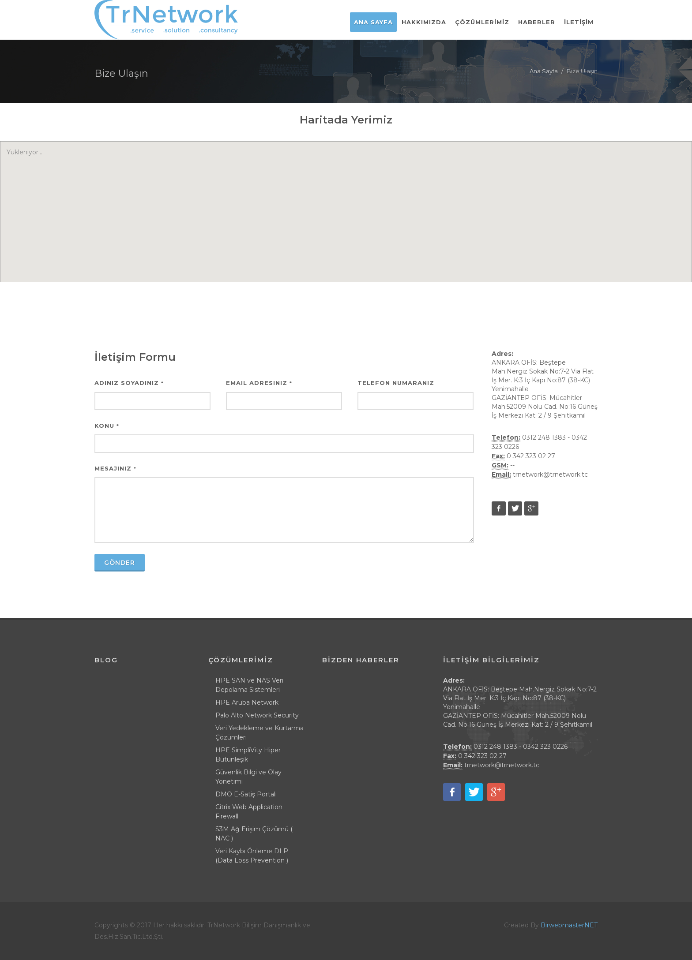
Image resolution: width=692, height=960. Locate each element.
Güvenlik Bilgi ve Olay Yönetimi (248, 776)
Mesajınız (115, 468)
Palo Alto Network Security (257, 715)
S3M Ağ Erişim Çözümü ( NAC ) (254, 833)
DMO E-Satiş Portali (246, 794)
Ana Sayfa (544, 71)
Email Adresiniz (259, 382)
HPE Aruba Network (246, 702)
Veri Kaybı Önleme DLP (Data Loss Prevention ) (251, 855)
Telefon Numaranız (395, 382)
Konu (106, 425)
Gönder (119, 563)
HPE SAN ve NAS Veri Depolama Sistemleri (249, 685)
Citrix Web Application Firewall (248, 811)
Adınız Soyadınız (129, 382)
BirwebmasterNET (569, 925)
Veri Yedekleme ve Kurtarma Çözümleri (259, 732)
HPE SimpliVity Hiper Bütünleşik (248, 754)
